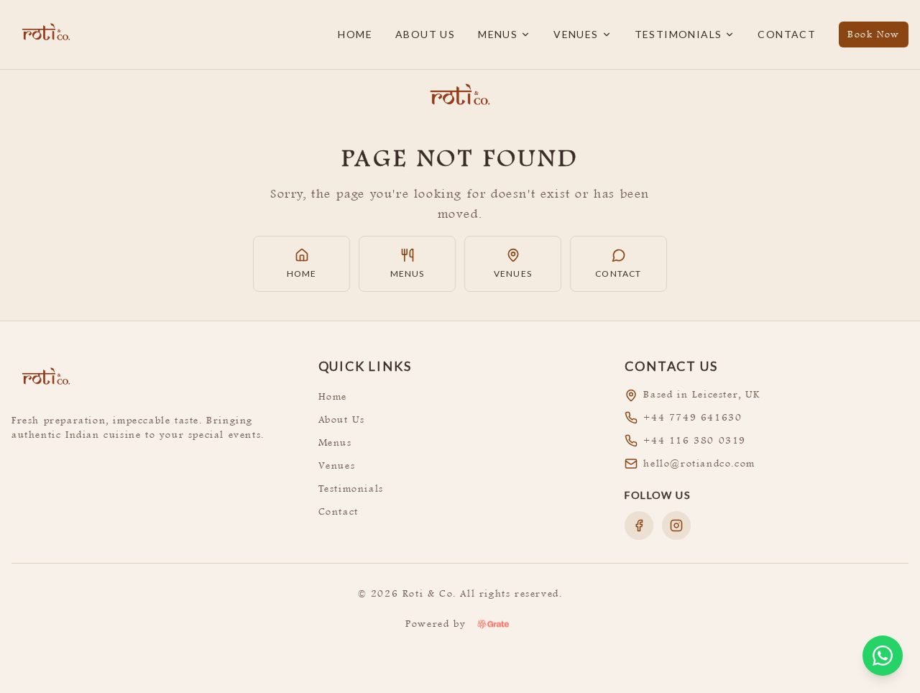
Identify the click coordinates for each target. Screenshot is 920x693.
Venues (582, 34)
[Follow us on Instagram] (676, 525)
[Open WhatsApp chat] (882, 655)
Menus (504, 34)
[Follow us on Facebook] (639, 525)
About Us (425, 34)
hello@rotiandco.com (699, 463)
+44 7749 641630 (692, 417)
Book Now (873, 34)
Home (355, 34)
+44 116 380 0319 (694, 440)
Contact (787, 34)
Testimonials (685, 34)
